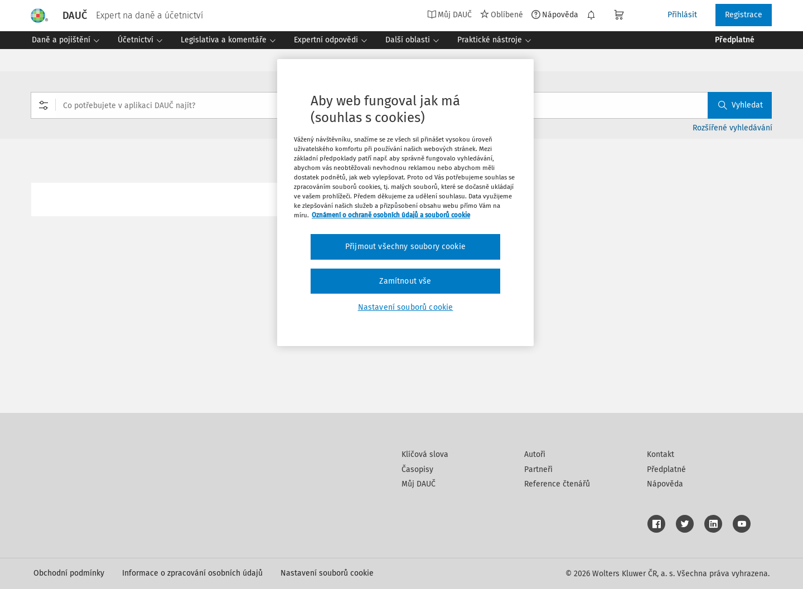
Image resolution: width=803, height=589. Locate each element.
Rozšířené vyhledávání (732, 128)
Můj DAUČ (449, 14)
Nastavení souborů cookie (327, 573)
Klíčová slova (425, 454)
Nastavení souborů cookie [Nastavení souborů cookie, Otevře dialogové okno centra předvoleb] (405, 307)
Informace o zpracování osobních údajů (192, 573)
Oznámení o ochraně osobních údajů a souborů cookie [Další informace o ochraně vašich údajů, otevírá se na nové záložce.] (391, 215)
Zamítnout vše (405, 281)
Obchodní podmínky (68, 573)
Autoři (534, 454)
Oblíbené (501, 14)
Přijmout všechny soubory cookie (405, 246)
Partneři (538, 469)
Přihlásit (682, 15)
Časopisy (417, 469)
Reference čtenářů (557, 484)
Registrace (743, 15)
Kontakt (660, 454)
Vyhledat (740, 105)
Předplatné (666, 469)
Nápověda (554, 14)
